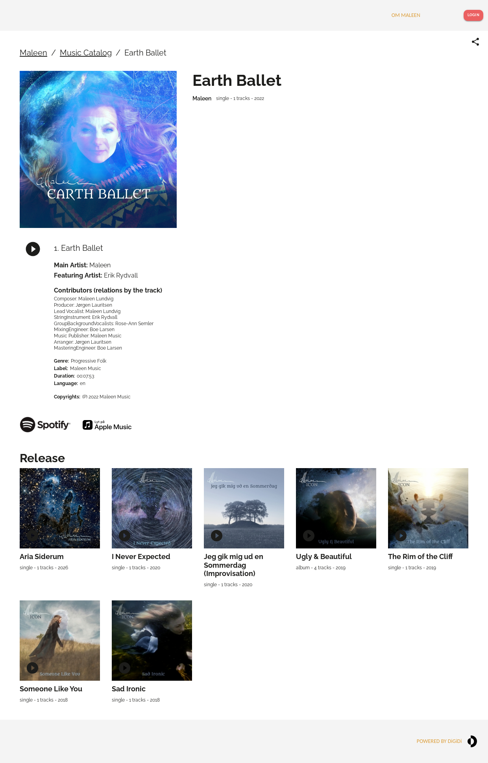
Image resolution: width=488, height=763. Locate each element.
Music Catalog (86, 52)
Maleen (33, 52)
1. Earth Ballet (78, 248)
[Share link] (475, 41)
